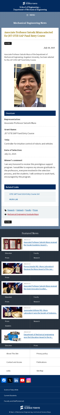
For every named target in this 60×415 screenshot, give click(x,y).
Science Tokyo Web (11, 389)
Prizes (35, 210)
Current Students (10, 395)
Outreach (20, 210)
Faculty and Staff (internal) (14, 401)
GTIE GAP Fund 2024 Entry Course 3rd (24, 194)
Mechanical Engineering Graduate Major (23, 214)
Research (11, 210)
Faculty (28, 210)
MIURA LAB (13, 199)
